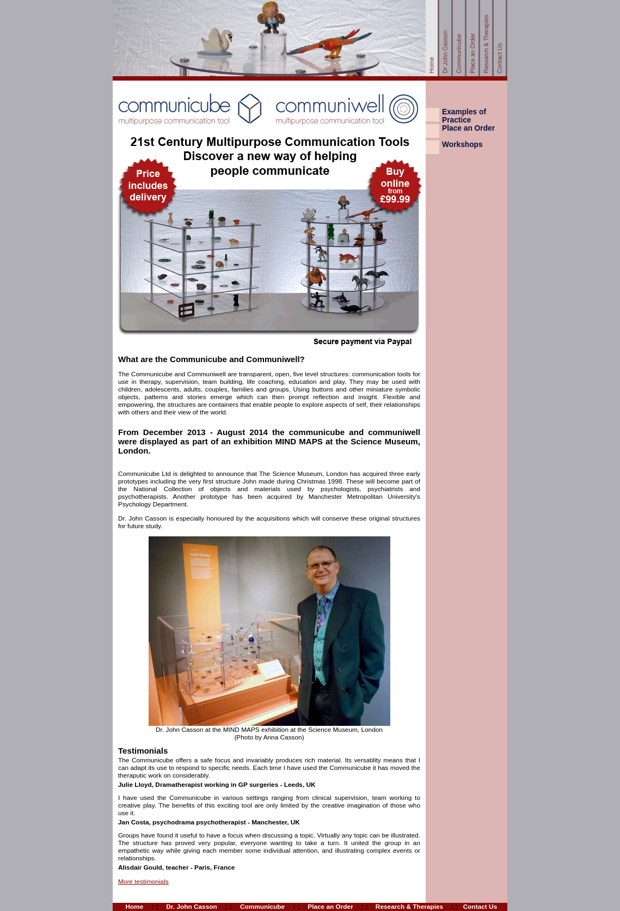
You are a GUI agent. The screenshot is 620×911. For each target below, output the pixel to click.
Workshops (462, 144)
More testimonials (143, 881)
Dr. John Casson (191, 906)
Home (135, 906)
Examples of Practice (464, 116)
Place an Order (468, 128)
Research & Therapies (409, 906)
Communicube (262, 906)
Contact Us (480, 906)
